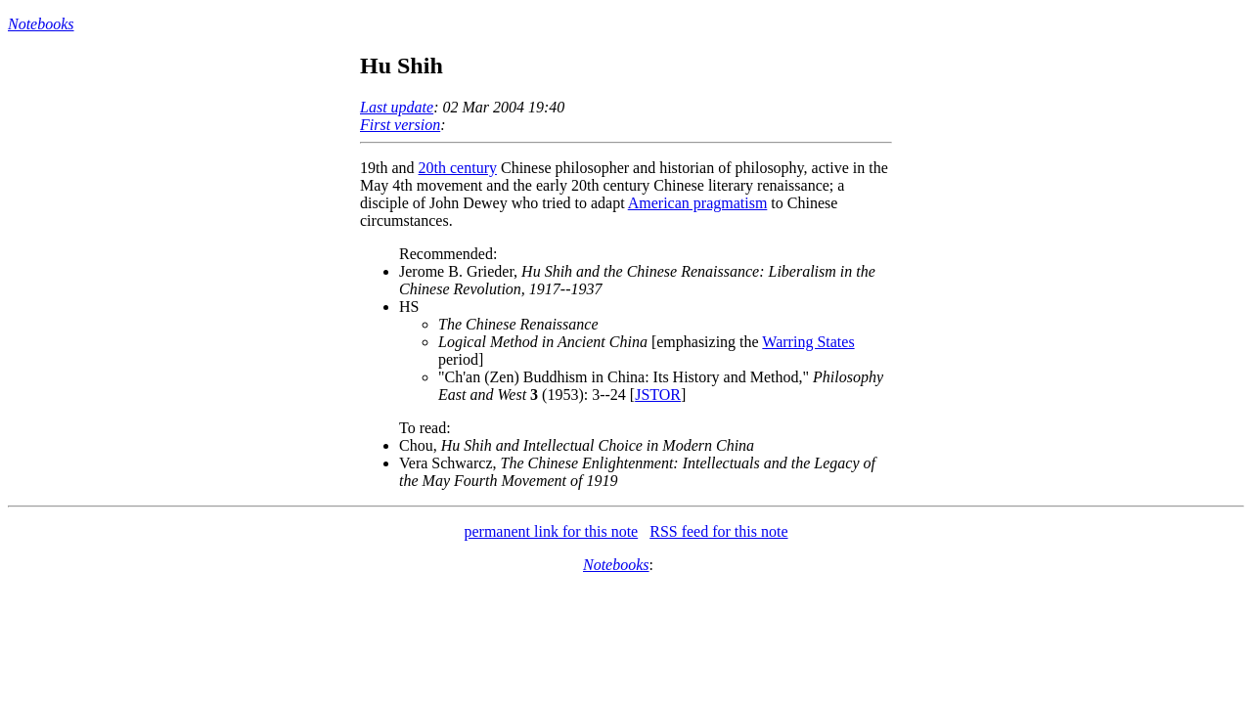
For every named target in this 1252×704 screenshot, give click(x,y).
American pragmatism (698, 203)
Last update (396, 107)
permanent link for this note (551, 531)
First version (400, 124)
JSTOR (658, 394)
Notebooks (41, 24)
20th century (458, 167)
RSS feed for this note (718, 531)
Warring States (808, 341)
